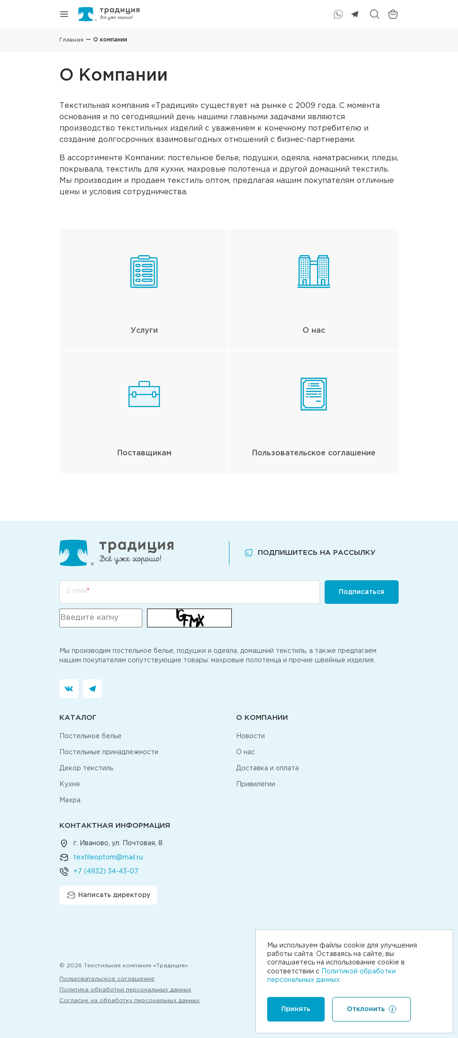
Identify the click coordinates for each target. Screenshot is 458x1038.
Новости (250, 736)
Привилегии (255, 784)
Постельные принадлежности (108, 752)
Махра (70, 800)
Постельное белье (90, 736)
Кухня (69, 784)
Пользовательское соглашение (107, 978)
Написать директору (108, 895)
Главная (71, 39)
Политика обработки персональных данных (125, 989)
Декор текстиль (86, 768)
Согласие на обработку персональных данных (129, 1000)
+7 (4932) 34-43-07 (106, 871)
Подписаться (361, 592)
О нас (245, 752)
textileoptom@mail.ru (108, 857)
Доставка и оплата (267, 768)
